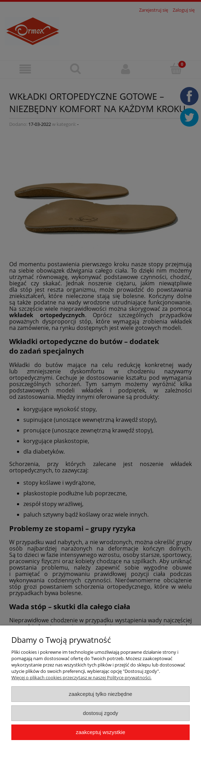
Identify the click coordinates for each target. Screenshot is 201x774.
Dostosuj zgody (100, 713)
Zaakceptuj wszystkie (100, 732)
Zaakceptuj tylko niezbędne (100, 694)
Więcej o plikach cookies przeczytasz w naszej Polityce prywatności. (81, 677)
